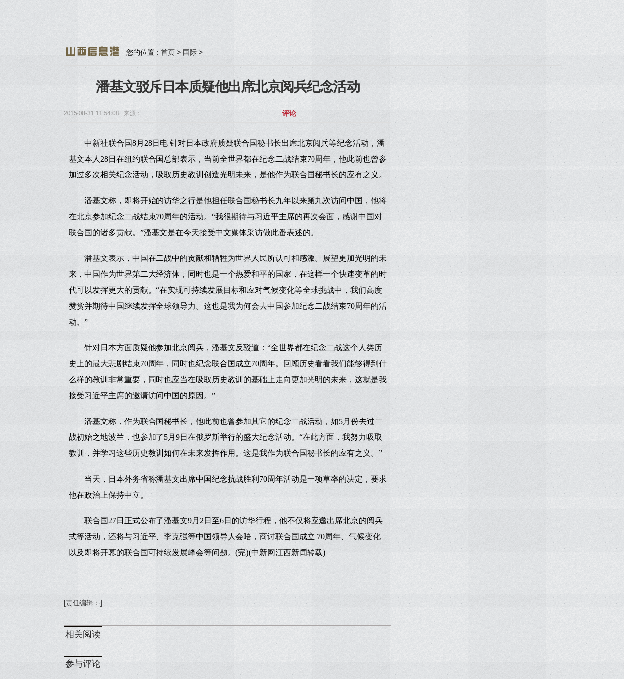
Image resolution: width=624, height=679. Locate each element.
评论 (289, 113)
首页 (168, 52)
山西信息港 (92, 51)
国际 (190, 52)
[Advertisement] (305, 27)
